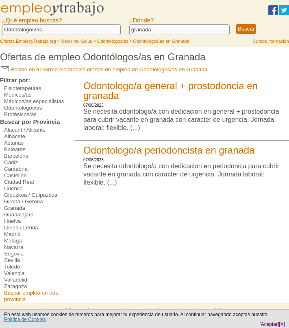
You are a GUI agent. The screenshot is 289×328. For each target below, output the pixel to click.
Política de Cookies (25, 319)
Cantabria (16, 169)
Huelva (12, 221)
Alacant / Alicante (25, 130)
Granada (14, 208)
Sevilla (12, 260)
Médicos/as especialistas (34, 101)
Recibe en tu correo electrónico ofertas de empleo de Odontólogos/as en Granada (104, 69)
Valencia (14, 273)
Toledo (12, 267)
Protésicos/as (20, 114)
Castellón (15, 175)
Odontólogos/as (23, 108)
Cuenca (13, 188)
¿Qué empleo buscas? (32, 20)
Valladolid (15, 280)
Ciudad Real (19, 182)
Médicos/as (17, 95)
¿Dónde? (141, 20)
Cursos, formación (271, 41)
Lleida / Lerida (21, 228)
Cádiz (11, 162)
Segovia (14, 254)
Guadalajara (19, 214)
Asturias (14, 143)
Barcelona (16, 156)
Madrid (12, 234)
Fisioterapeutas (22, 88)
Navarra (13, 247)
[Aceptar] (269, 324)
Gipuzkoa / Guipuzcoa (30, 195)
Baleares (15, 149)
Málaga (13, 241)
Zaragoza (15, 286)
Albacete (14, 136)
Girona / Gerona (23, 201)
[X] (282, 324)
